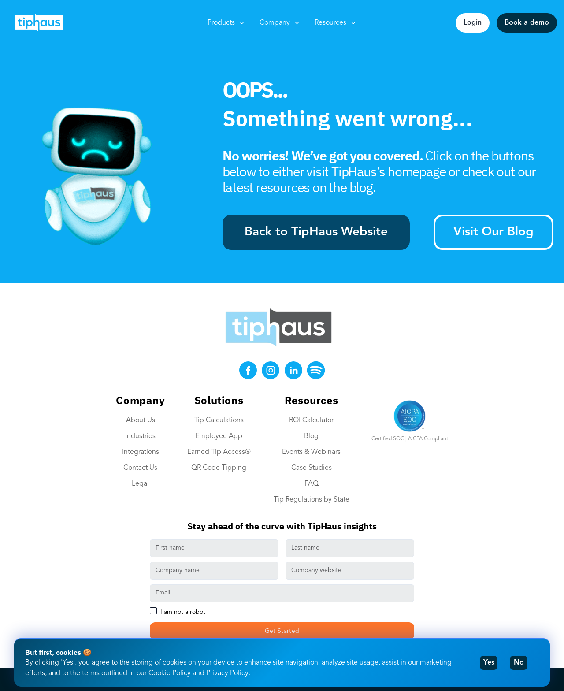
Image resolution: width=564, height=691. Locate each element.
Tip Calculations (219, 420)
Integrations (140, 452)
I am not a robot (182, 612)
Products (226, 22)
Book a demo (527, 22)
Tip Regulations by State (311, 499)
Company (280, 22)
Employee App (218, 436)
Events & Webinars (311, 452)
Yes (488, 662)
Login (473, 22)
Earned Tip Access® (219, 452)
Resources (336, 22)
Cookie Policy (169, 673)
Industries (140, 436)
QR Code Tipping (218, 468)
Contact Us (140, 468)
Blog (311, 436)
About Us (140, 420)
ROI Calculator (311, 420)
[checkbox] (153, 610)
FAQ (311, 483)
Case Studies (311, 468)
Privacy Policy (227, 673)
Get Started (282, 631)
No (519, 662)
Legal (140, 483)
